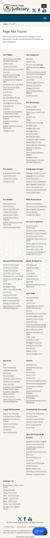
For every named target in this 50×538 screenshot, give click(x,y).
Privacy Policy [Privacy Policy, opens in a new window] (9, 527)
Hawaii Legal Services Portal (36, 244)
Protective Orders (32, 340)
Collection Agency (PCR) (34, 316)
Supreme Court (31, 365)
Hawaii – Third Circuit (10, 498)
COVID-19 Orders (9, 427)
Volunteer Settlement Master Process (11, 393)
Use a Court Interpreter (34, 187)
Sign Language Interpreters (35, 184)
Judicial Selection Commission (32, 397)
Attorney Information (33, 85)
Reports (29, 270)
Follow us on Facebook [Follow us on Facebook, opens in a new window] (39, 10)
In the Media (30, 273)
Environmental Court (33, 457)
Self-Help (29, 300)
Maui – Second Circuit (11, 496)
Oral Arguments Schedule (12, 103)
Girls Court (30, 460)
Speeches (29, 282)
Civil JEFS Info (30, 117)
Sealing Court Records (11, 303)
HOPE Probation (32, 466)
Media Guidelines (9, 204)
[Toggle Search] (44, 6)
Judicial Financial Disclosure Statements (13, 127)
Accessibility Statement (37, 527)
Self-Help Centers (32, 297)
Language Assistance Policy (35, 173)
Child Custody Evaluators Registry (12, 117)
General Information (33, 109)
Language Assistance (10, 370)
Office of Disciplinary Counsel (33, 149)
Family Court (30, 378)
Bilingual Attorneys (32, 88)
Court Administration (10, 298)
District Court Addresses (11, 504)
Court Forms (7, 92)
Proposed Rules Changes (12, 416)
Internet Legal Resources (35, 82)
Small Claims (30, 348)
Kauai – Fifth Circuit (10, 501)
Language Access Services (35, 176)
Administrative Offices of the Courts (13, 486)
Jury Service (7, 292)
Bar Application (31, 125)
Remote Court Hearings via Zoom (12, 280)
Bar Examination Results (11, 98)
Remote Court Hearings (34, 64)
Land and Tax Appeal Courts (36, 381)
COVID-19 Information (11, 265)
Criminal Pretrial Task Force (36, 452)
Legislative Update (32, 268)
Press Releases (8, 106)
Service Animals (31, 212)
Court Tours (30, 427)
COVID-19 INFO (31, 107)
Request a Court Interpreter (36, 181)
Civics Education (32, 416)
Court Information (9, 176)
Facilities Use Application (12, 227)
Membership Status (33, 137)
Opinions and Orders (10, 215)
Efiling (28, 120)
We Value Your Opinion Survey (11, 508)
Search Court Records (34, 77)
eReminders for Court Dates (13, 69)
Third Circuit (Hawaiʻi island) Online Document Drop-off (36, 73)
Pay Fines (6, 72)
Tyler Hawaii (29, 537)
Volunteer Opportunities (35, 419)
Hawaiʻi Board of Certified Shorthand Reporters (12, 60)
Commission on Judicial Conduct (34, 387)
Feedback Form (8, 131)
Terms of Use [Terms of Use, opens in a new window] (21, 527)
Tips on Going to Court (34, 354)
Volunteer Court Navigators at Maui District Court (13, 113)
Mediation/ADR (8, 376)
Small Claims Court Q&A (34, 249)
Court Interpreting (9, 367)
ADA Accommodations (34, 204)
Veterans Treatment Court (35, 474)
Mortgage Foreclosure (34, 343)
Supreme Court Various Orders (11, 420)
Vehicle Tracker (8, 397)
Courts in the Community (35, 413)
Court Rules (7, 429)
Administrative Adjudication (36, 383)
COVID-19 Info (8, 64)
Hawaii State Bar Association (36, 145)
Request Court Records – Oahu (35, 333)
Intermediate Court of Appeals (34, 368)
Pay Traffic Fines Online (11, 273)
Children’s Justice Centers (12, 379)
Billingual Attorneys (33, 128)
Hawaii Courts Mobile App (12, 289)
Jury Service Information (12, 173)
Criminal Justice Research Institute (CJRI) (35, 448)
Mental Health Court (33, 469)
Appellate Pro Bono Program (36, 233)
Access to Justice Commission (32, 227)
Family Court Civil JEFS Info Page (35, 113)
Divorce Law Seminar (10, 100)
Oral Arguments (31, 131)
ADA (4, 365)
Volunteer (6, 109)
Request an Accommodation (36, 206)
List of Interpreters (33, 179)
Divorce (29, 311)
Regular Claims (31, 351)
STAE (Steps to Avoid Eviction (36, 471)
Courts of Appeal (9, 490)
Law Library (30, 80)
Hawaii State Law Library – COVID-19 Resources (35, 307)
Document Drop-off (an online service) (11, 88)
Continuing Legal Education (35, 139)
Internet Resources (10, 432)
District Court (31, 375)
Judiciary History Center (34, 422)
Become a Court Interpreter (36, 190)
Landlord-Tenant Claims (34, 319)
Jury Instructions (32, 134)
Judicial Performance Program (10, 122)
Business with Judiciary (11, 300)
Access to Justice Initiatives (35, 230)
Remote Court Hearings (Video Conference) (11, 76)
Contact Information (10, 66)
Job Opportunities (9, 286)
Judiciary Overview (10, 295)
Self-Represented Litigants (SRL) (12, 81)
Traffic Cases (30, 337)
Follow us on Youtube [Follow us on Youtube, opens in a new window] (44, 10)
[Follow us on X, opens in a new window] (34, 10)
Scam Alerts (7, 95)
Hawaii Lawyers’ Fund (33, 142)
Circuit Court (30, 372)
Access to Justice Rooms (34, 236)
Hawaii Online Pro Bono (34, 246)
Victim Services (31, 322)
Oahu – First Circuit (10, 493)
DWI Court (29, 455)
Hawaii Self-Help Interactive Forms (36, 240)
